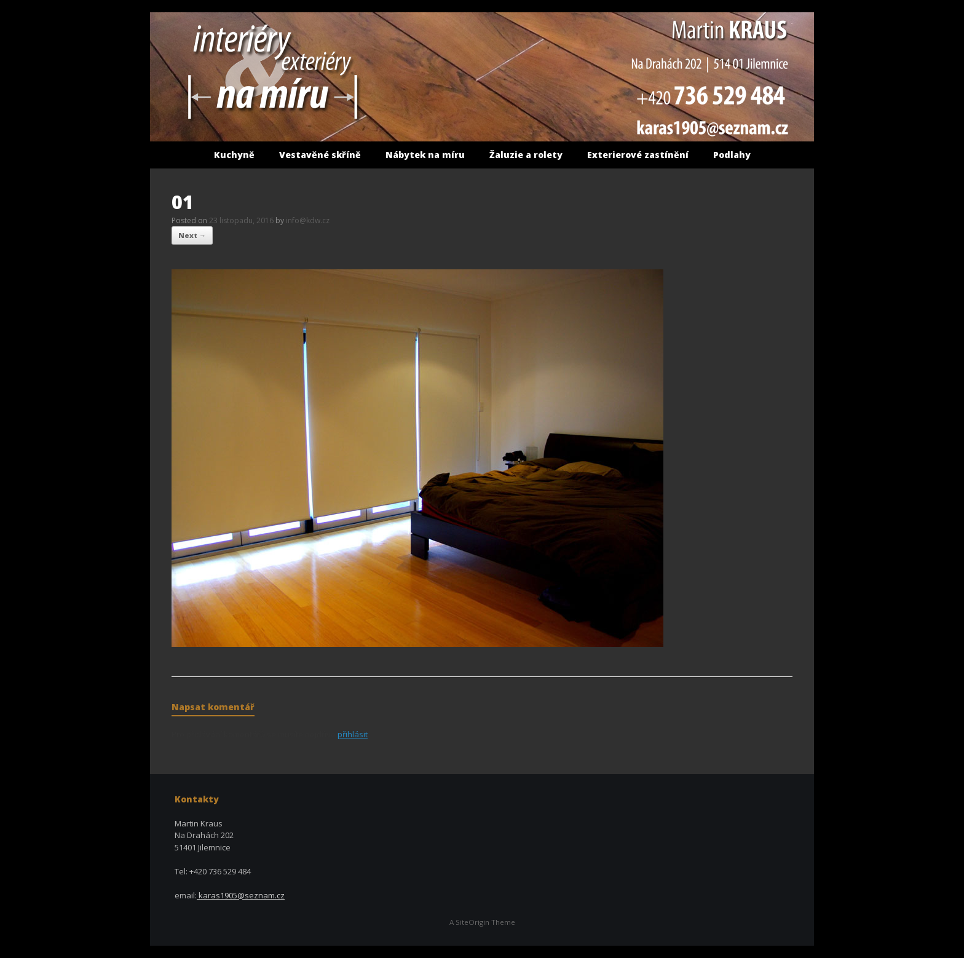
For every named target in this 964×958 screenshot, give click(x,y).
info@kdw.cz (308, 220)
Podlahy (732, 154)
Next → (192, 235)
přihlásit (353, 734)
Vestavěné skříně (320, 154)
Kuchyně (234, 154)
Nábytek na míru (425, 154)
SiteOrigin (472, 922)
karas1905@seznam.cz (241, 895)
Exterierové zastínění (638, 154)
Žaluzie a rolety (526, 154)
